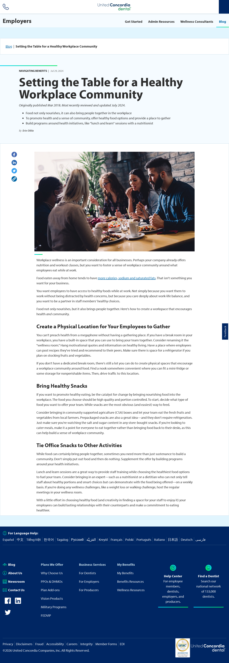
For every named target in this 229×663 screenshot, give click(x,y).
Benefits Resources (130, 581)
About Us (12, 573)
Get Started (133, 21)
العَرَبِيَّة (91, 539)
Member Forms (106, 644)
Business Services (92, 564)
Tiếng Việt (33, 539)
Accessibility (55, 644)
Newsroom (14, 581)
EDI (122, 644)
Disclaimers (24, 644)
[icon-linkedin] (18, 602)
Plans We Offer (52, 564)
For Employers (89, 581)
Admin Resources (161, 21)
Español (8, 539)
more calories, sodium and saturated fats (127, 278)
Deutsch (187, 539)
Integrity (86, 644)
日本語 (173, 539)
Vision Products (52, 598)
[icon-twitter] (8, 614)
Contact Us (14, 590)
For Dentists (87, 573)
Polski (129, 539)
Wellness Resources (131, 590)
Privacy (8, 644)
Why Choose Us (52, 573)
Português (143, 539)
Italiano (159, 539)
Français (116, 539)
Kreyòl (103, 539)
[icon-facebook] (8, 602)
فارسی (200, 539)
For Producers (89, 590)
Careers (72, 644)
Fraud (39, 644)
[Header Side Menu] (224, 7)
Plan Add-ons (50, 590)
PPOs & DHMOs (52, 581)
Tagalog (62, 539)
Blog (222, 21)
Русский (77, 539)
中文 (20, 539)
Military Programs (53, 607)
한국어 (49, 539)
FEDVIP (46, 615)
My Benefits (126, 564)
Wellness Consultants (196, 21)
